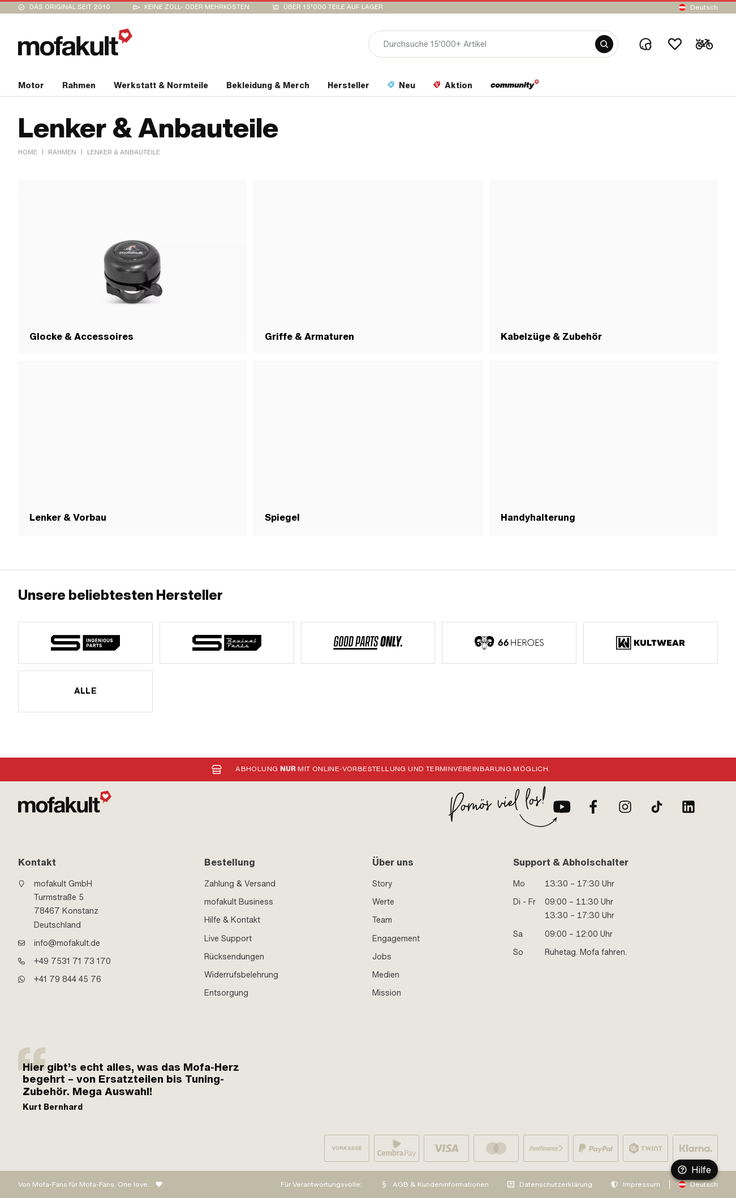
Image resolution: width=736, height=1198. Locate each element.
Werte (383, 901)
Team (382, 919)
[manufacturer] (85, 643)
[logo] (75, 42)
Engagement (396, 938)
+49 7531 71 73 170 (72, 961)
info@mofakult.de (67, 943)
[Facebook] (593, 806)
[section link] (31, 87)
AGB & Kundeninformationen (441, 1184)
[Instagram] (625, 806)
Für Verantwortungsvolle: (321, 1184)
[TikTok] (656, 806)
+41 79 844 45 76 (67, 979)
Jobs (381, 956)
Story (382, 883)
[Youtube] (561, 806)
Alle (85, 691)
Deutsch (704, 7)
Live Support (228, 938)
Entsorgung (226, 992)
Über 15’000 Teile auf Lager (333, 7)
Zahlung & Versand (240, 883)
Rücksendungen (234, 956)
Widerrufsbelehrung (241, 974)
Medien (385, 974)
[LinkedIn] (688, 806)
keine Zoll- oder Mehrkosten (196, 7)
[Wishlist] (674, 44)
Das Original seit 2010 (69, 7)
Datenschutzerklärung (555, 1184)
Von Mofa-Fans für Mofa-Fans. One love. (83, 1184)
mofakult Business (238, 901)
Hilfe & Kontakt (232, 919)
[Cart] (704, 44)
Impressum (641, 1184)
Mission (386, 992)
